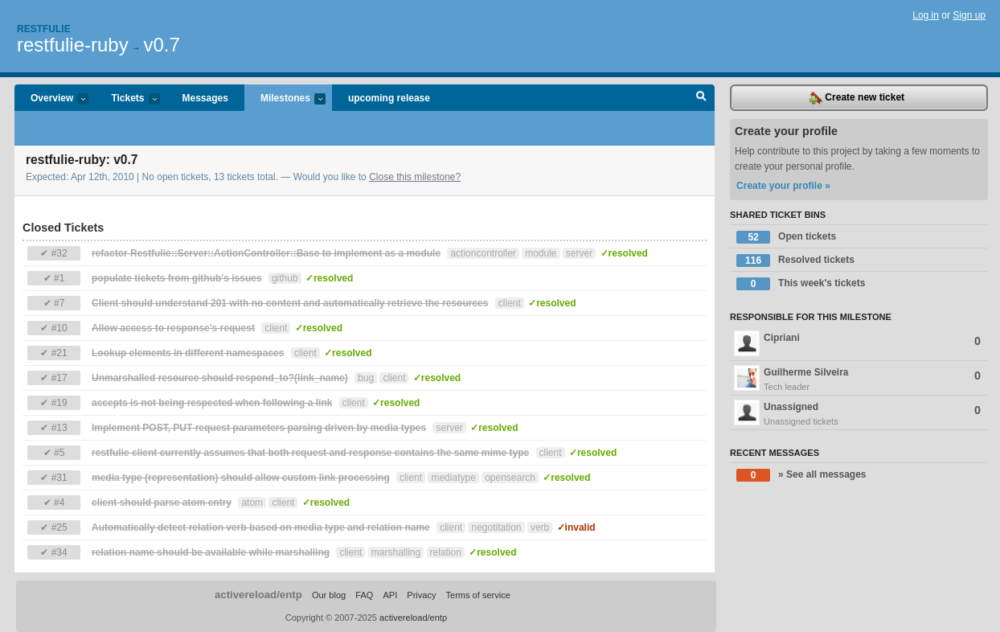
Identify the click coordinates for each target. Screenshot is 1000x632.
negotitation (496, 527)
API (390, 595)
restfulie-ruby (73, 44)
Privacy (421, 595)
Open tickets (786, 237)
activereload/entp (258, 595)
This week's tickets (800, 283)
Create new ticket (856, 98)
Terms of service (478, 595)
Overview (51, 99)
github (285, 278)
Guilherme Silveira (859, 379)
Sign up (969, 15)
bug (366, 378)
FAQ (364, 595)
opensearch (510, 477)
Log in (925, 15)
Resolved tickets (795, 260)
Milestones (285, 99)
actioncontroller (482, 253)
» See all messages (801, 475)
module (540, 253)
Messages (205, 98)
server (579, 253)
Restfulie (44, 29)
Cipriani (857, 343)
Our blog (329, 595)
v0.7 (161, 44)
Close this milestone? (415, 177)
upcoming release (389, 98)
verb (540, 527)
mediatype (453, 477)
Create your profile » (783, 185)
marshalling (395, 552)
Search (701, 98)
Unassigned (859, 414)
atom (252, 502)
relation (445, 552)
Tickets (127, 99)
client (509, 303)
